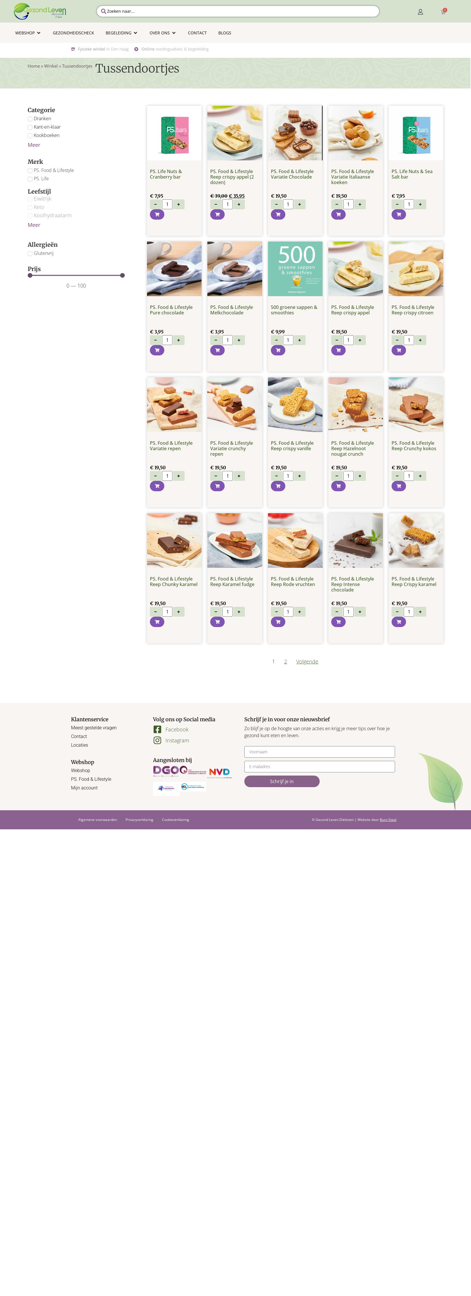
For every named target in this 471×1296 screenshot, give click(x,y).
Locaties (79, 745)
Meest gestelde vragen (94, 727)
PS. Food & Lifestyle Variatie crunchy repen (231, 448)
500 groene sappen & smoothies (294, 310)
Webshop (80, 770)
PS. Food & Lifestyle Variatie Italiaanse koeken (352, 177)
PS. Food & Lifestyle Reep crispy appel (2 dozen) (232, 177)
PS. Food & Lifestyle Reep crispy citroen (413, 310)
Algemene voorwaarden (97, 819)
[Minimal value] (76, 275)
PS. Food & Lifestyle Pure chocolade (171, 310)
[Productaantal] (167, 204)
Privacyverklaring (139, 819)
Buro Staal (388, 819)
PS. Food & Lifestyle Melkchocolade (231, 310)
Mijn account (84, 788)
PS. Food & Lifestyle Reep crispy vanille (292, 446)
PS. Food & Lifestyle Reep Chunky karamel (174, 581)
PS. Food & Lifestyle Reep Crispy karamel (414, 581)
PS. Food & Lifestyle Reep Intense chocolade (352, 584)
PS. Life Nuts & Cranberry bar (166, 174)
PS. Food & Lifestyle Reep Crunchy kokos (414, 446)
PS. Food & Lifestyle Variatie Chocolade (292, 174)
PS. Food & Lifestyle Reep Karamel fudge (232, 581)
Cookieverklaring (175, 819)
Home (34, 66)
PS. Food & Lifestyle (91, 779)
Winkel (51, 66)
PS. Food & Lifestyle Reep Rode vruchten (293, 581)
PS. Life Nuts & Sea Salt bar (412, 174)
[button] (28, 32)
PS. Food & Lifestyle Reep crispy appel (352, 310)
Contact (79, 736)
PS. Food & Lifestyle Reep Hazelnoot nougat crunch (352, 448)
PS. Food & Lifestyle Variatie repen (171, 446)
